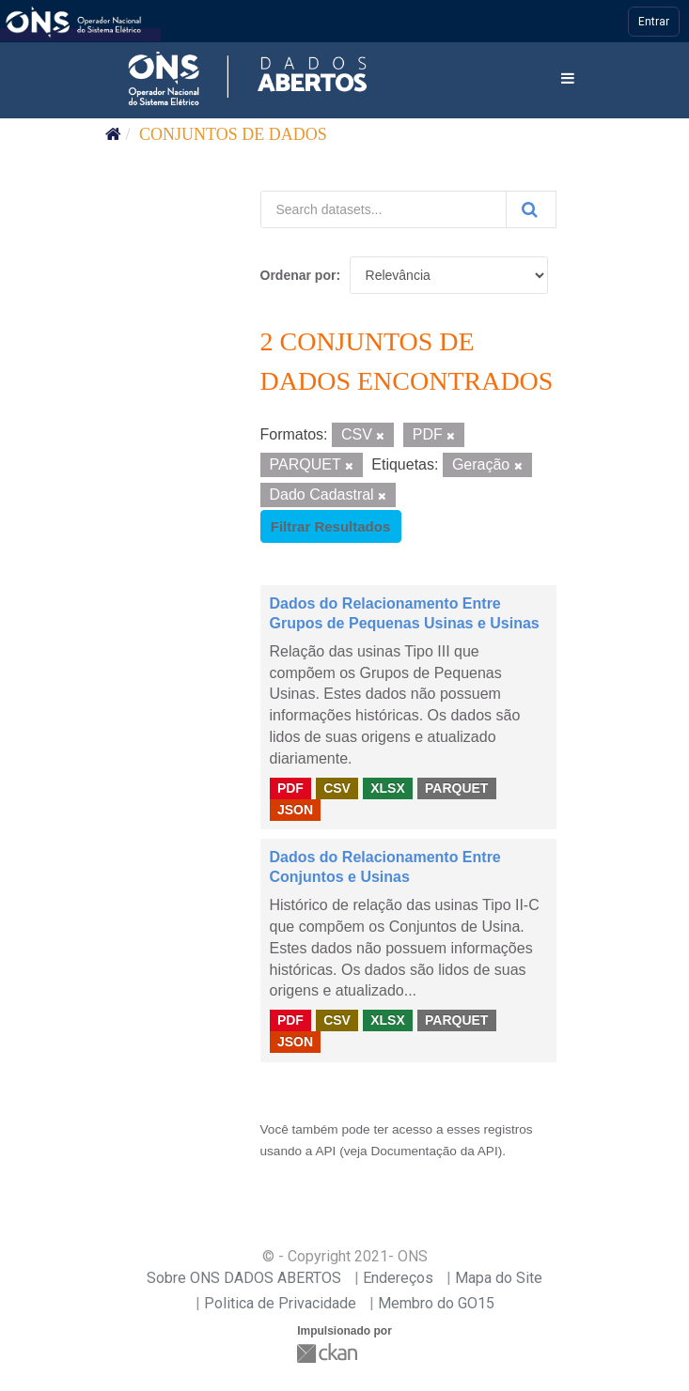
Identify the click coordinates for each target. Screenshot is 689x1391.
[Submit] (531, 209)
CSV (337, 788)
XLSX (387, 788)
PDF (290, 788)
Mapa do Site (498, 1278)
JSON (295, 809)
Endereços (398, 1278)
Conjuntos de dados (233, 134)
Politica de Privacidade (280, 1303)
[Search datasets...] (383, 209)
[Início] (113, 134)
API (325, 1151)
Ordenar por (298, 275)
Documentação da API (433, 1151)
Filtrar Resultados (331, 526)
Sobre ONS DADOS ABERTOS (244, 1278)
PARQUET (456, 788)
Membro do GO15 (436, 1303)
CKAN (329, 1353)
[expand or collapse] (568, 79)
